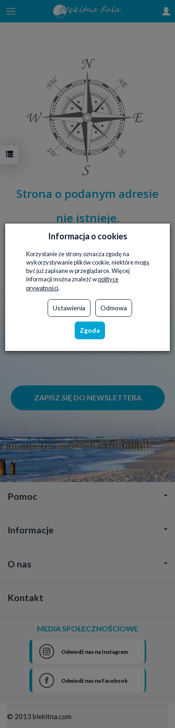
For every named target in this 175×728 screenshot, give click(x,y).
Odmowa (113, 308)
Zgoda (90, 330)
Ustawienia (69, 308)
